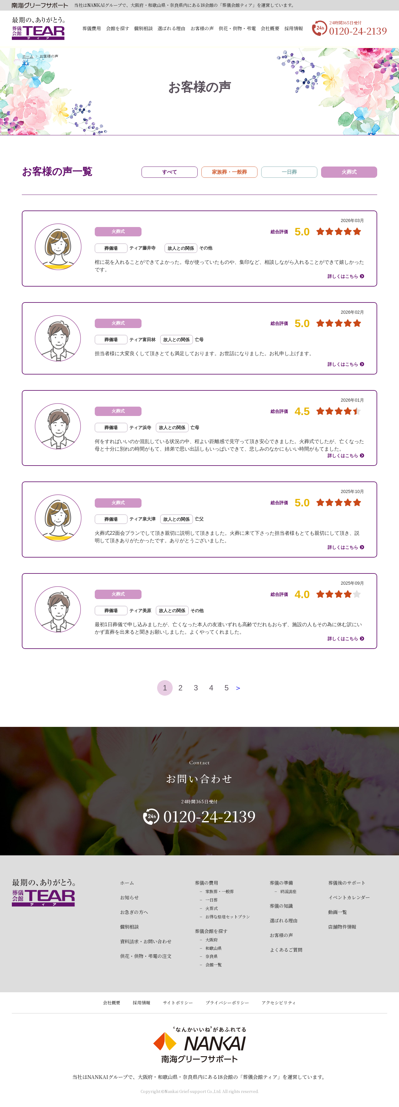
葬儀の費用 (206, 882)
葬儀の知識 (281, 905)
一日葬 (211, 900)
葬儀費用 (91, 28)
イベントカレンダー (349, 897)
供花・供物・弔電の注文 (145, 956)
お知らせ (129, 897)
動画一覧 (337, 912)
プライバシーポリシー (227, 1002)
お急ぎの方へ (134, 912)
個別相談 (143, 28)
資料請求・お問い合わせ (145, 941)
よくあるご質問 (286, 949)
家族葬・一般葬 (219, 891)
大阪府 (211, 940)
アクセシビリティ (279, 1002)
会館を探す (117, 28)
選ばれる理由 (171, 28)
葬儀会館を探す (211, 931)
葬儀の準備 (281, 882)
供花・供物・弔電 (237, 28)
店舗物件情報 (342, 926)
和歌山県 (213, 948)
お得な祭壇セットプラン (227, 917)
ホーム (27, 56)
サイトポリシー (178, 1002)
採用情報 (293, 28)
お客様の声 (202, 28)
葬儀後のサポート (347, 882)
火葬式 (211, 908)
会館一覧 (213, 965)
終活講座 (288, 891)
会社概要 (270, 28)
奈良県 (211, 956)
